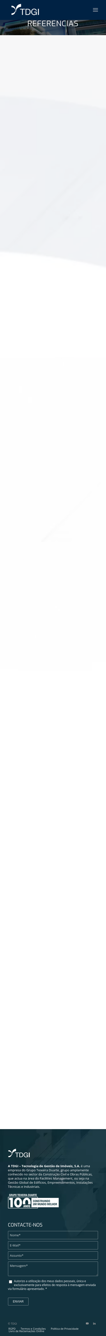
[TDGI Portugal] (35, 10)
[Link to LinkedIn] (94, 1323)
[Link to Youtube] (87, 1323)
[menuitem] (95, 10)
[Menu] (95, 10)
